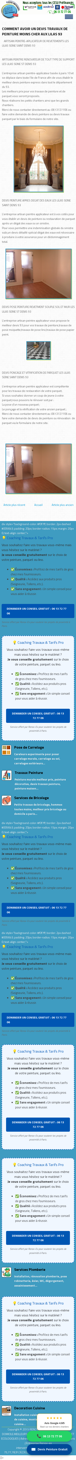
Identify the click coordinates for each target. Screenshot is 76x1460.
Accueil (38, 505)
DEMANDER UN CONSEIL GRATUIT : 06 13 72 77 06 (36, 610)
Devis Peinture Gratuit (49, 1449)
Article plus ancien (63, 505)
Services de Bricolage (31, 797)
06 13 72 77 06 (49, 1436)
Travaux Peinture (29, 772)
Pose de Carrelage (29, 747)
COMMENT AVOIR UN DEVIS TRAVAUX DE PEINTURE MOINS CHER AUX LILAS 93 (35, 31)
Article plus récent (14, 505)
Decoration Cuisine (29, 1408)
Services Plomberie (29, 1269)
